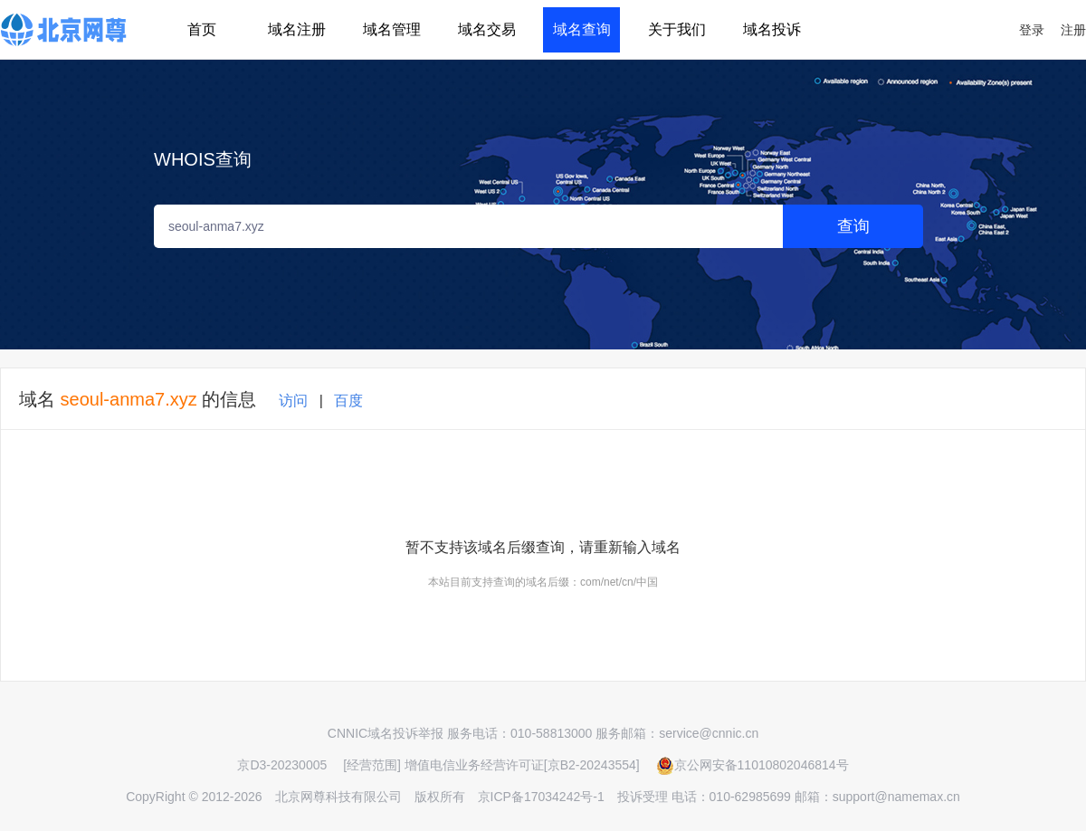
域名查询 (582, 29)
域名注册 (297, 29)
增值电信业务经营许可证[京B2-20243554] (522, 765)
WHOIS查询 (203, 159)
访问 (293, 400)
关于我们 (677, 29)
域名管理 (392, 29)
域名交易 (487, 29)
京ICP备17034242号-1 (541, 796)
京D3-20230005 (282, 765)
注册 (1073, 30)
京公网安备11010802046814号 (752, 765)
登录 (1031, 30)
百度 (348, 400)
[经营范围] (372, 765)
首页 (201, 29)
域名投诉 (772, 29)
